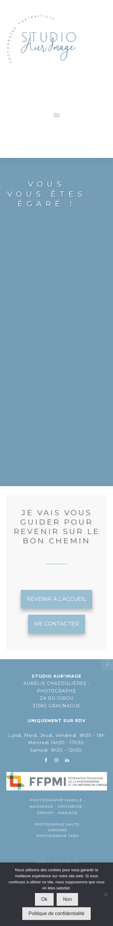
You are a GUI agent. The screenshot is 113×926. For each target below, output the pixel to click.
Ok (44, 899)
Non (67, 899)
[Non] (105, 894)
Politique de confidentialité (57, 913)
